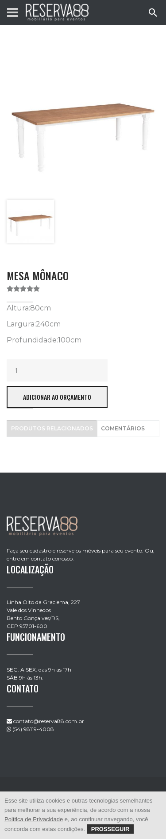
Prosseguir (110, 829)
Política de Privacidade (33, 819)
